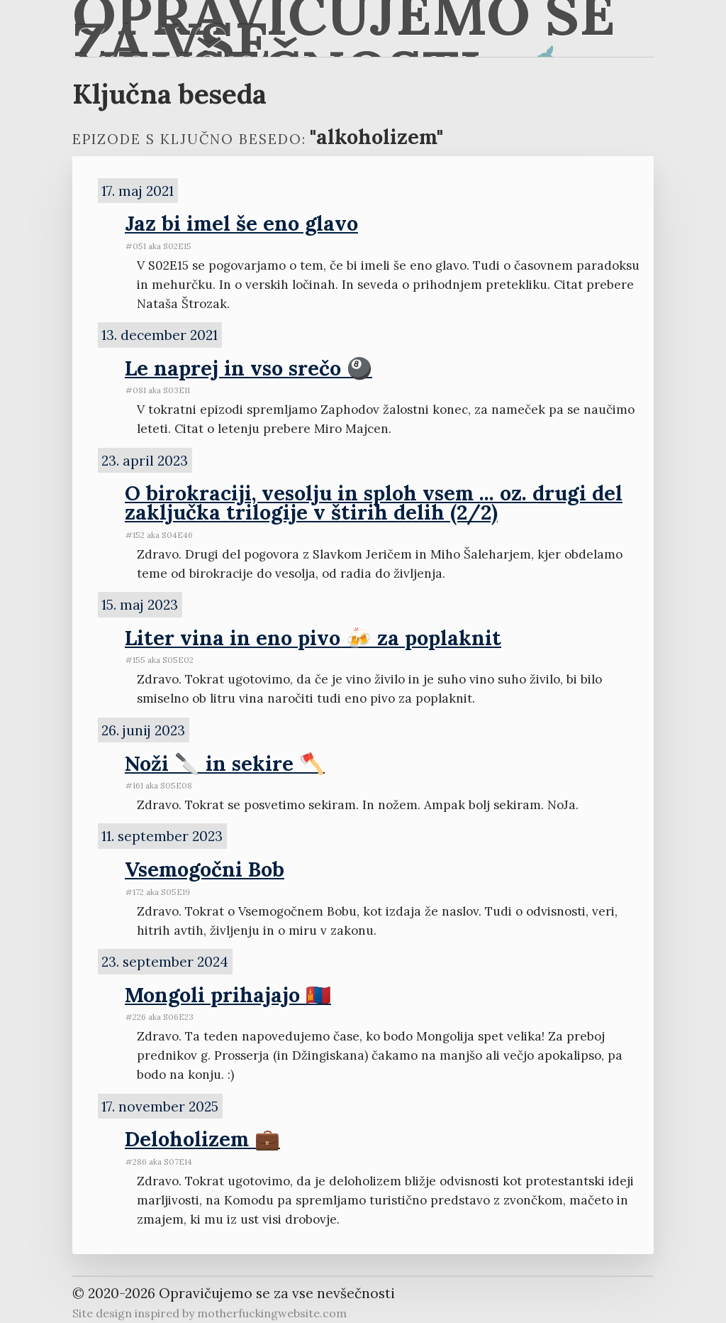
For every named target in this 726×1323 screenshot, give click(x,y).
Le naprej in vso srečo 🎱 (248, 368)
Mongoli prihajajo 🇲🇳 (228, 995)
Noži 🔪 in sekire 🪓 (225, 763)
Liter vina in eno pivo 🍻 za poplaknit (313, 638)
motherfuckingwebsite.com (272, 1313)
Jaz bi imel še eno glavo (241, 223)
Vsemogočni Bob (204, 869)
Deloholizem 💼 (202, 1139)
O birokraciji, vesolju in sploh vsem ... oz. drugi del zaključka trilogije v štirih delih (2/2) (373, 502)
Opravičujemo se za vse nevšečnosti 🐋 (343, 28)
